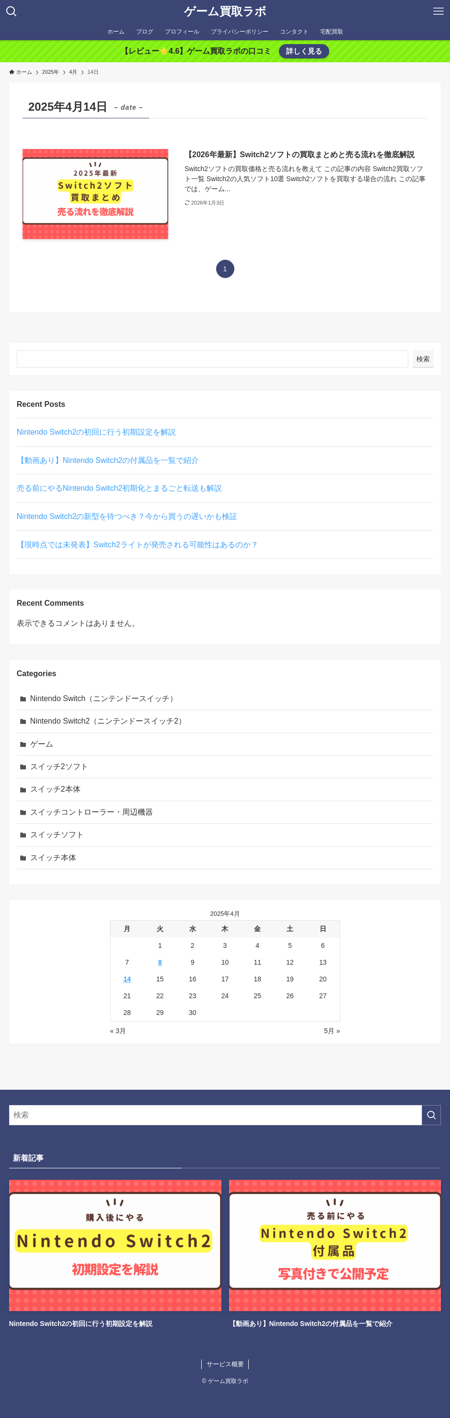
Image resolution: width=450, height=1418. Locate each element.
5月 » (332, 1031)
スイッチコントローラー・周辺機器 (91, 812)
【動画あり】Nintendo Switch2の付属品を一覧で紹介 (108, 460)
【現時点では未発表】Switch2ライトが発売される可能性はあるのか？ (137, 545)
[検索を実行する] (431, 1115)
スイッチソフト (57, 834)
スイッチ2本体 (55, 789)
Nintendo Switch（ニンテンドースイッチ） (104, 698)
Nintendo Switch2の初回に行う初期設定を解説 (96, 432)
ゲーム (41, 744)
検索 (423, 359)
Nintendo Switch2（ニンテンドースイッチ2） (108, 721)
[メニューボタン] (438, 11)
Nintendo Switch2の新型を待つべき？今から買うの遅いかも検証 (127, 516)
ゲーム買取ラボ (225, 11)
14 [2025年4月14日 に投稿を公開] (127, 979)
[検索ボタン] (11, 11)
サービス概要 (225, 1364)
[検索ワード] (225, 1115)
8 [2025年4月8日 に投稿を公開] (160, 962)
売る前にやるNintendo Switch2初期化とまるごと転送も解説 (119, 488)
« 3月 (118, 1031)
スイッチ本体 (53, 857)
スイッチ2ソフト (59, 766)
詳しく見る (304, 51)
